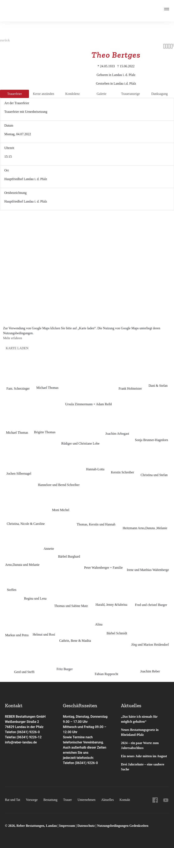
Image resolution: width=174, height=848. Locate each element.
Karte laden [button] (17, 348)
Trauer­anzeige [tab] (130, 94)
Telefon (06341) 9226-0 (22, 732)
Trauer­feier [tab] (14, 94)
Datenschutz (86, 825)
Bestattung (50, 799)
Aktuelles (107, 799)
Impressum (67, 825)
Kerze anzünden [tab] (43, 94)
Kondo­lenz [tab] (72, 94)
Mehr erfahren (12, 338)
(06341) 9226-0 (86, 763)
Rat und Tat (12, 799)
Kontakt (125, 799)
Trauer (67, 799)
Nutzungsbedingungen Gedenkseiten (122, 825)
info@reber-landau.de (21, 742)
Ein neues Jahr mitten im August (144, 756)
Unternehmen (86, 799)
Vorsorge (32, 799)
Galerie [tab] (101, 94)
